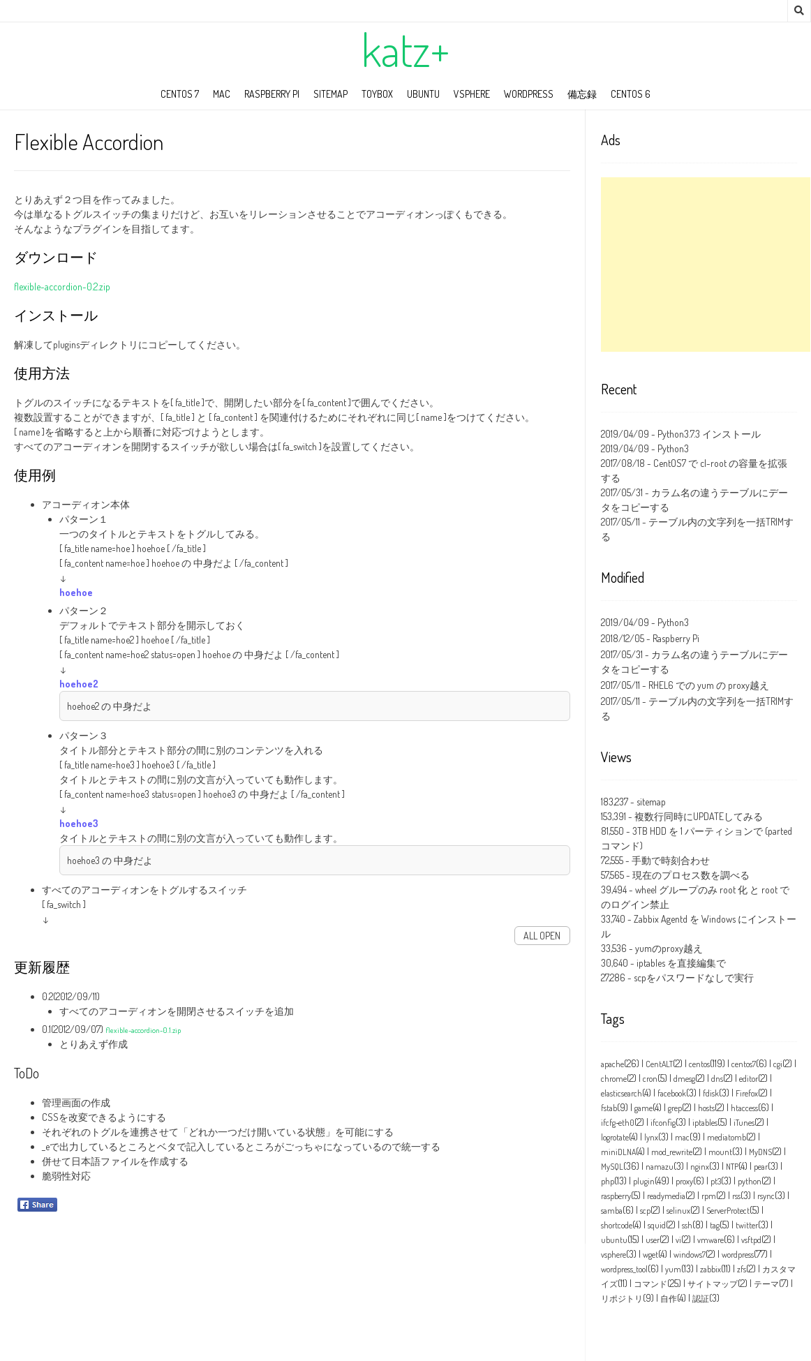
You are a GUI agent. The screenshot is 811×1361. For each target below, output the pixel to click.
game (643, 1108)
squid (657, 1225)
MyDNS (760, 1152)
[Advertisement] (705, 264)
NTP (732, 1166)
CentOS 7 (180, 94)
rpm (708, 1196)
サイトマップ (712, 1284)
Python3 (673, 448)
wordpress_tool (624, 1269)
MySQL (612, 1166)
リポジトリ (622, 1298)
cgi (777, 1064)
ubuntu (423, 94)
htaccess (744, 1108)
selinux (678, 1210)
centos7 (743, 1064)
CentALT (659, 1064)
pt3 (715, 1181)
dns (717, 1078)
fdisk (711, 1093)
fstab (609, 1108)
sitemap (330, 94)
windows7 (690, 1254)
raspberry (616, 1196)
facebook (671, 1093)
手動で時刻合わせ (671, 860)
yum (673, 1269)
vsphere (613, 1254)
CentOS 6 (630, 94)
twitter (747, 1225)
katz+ (405, 49)
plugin (644, 1181)
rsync (766, 1196)
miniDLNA (618, 1152)
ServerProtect (728, 1210)
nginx (699, 1166)
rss (736, 1196)
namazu (660, 1166)
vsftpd (751, 1240)
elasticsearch (621, 1093)
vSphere (472, 94)
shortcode (616, 1225)
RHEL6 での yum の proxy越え (708, 685)
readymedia (666, 1196)
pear (761, 1166)
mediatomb (726, 1137)
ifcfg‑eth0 (617, 1122)
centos (699, 1064)
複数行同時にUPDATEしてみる (698, 816)
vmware (710, 1240)
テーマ (766, 1284)
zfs (741, 1269)
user (653, 1240)
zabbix (710, 1269)
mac (221, 94)
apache (612, 1064)
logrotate (615, 1137)
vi (678, 1240)
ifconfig (663, 1122)
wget (650, 1254)
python (749, 1181)
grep (675, 1108)
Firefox (747, 1093)
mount (720, 1152)
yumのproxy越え (669, 948)
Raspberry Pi (271, 94)
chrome (614, 1078)
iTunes (744, 1122)
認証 (700, 1298)
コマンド (650, 1284)
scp (645, 1210)
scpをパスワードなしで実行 (694, 977)
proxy (684, 1181)
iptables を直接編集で (681, 963)
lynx (651, 1137)
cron (650, 1078)
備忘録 (582, 94)
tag (715, 1225)
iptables (704, 1122)
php (607, 1181)
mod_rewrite (671, 1152)
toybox (377, 94)
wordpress (528, 94)
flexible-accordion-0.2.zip (62, 286)
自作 (668, 1298)
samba (612, 1210)
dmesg (684, 1078)
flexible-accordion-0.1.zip (143, 1030)
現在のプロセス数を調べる (691, 875)
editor (748, 1078)
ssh (687, 1225)
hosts (706, 1108)
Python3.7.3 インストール (709, 434)
